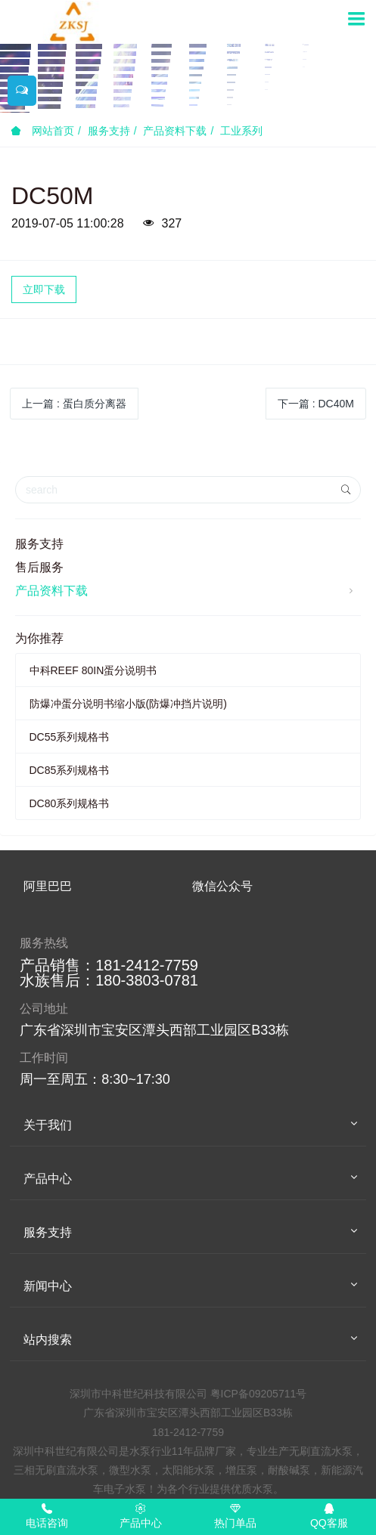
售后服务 (39, 567)
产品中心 (47, 1178)
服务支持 (109, 131)
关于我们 (47, 1125)
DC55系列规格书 (70, 737)
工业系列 (241, 131)
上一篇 (74, 404)
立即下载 (44, 289)
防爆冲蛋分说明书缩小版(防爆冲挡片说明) (128, 704)
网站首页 (42, 131)
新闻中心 (47, 1286)
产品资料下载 (175, 131)
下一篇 (316, 404)
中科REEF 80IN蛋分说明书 (93, 670)
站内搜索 (47, 1339)
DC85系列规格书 (70, 770)
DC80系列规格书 (70, 803)
